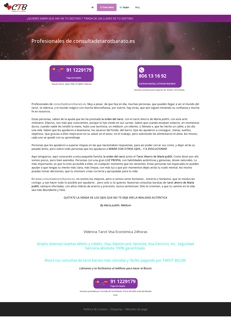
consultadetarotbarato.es (69, 104)
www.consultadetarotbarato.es (55, 179)
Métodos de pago (136, 309)
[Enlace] (15, 7)
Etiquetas (116, 309)
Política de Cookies (95, 309)
